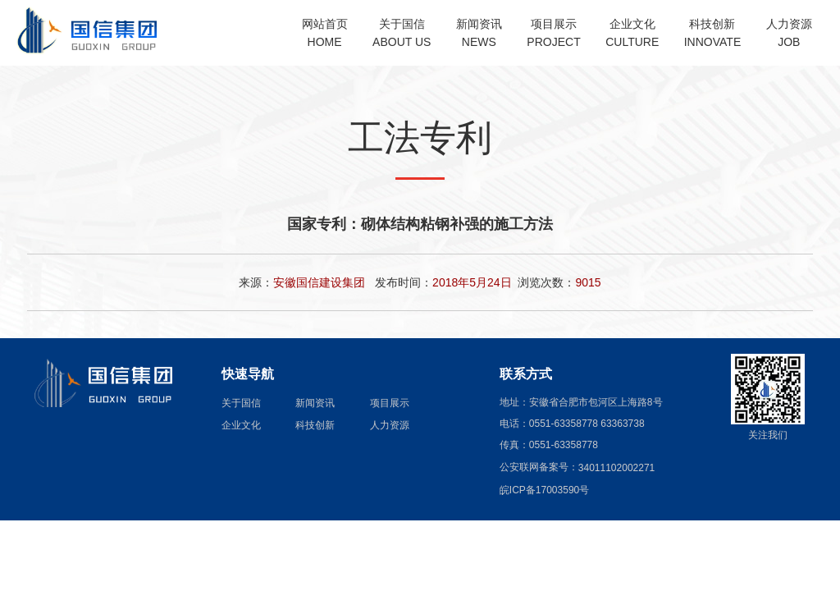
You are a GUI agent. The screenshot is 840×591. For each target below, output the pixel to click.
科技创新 (315, 424)
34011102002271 (616, 467)
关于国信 (241, 402)
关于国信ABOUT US (401, 32)
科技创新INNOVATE (713, 32)
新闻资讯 (315, 402)
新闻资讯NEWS (479, 32)
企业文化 (241, 424)
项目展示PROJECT (553, 32)
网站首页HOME (325, 32)
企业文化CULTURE (632, 32)
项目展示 (389, 402)
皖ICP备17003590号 (544, 489)
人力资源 (389, 424)
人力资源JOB (789, 32)
